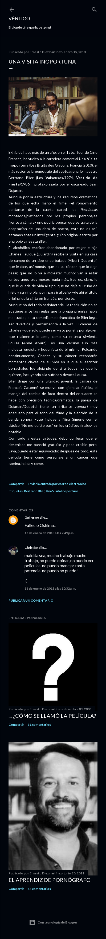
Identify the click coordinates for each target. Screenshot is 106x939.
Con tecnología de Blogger (53, 922)
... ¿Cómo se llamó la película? (52, 715)
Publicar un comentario (31, 600)
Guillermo (32, 517)
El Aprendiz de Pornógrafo (50, 880)
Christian (31, 548)
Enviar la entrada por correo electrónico (57, 484)
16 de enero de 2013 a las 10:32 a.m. (50, 588)
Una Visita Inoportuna (62, 491)
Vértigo (19, 18)
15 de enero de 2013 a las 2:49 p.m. (49, 533)
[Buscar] (94, 8)
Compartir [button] (16, 484)
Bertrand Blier (34, 491)
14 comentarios (39, 889)
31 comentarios (39, 725)
